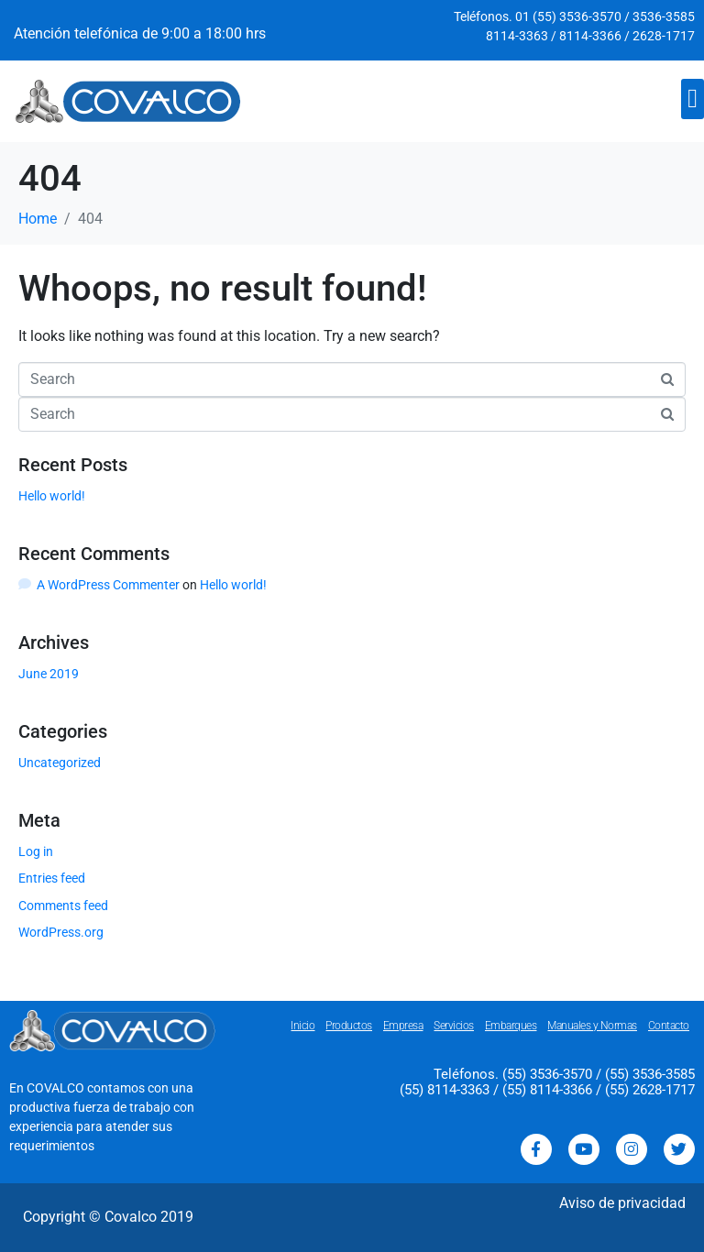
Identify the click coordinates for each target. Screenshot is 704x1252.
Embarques (511, 1025)
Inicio (302, 1025)
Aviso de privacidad (622, 1203)
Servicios (454, 1025)
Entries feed (51, 878)
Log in (35, 851)
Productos (348, 1025)
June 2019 (48, 673)
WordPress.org (61, 932)
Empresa (403, 1025)
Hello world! (51, 496)
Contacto (668, 1025)
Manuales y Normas (592, 1025)
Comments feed (63, 905)
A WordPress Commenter (108, 584)
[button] (692, 99)
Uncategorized (59, 762)
